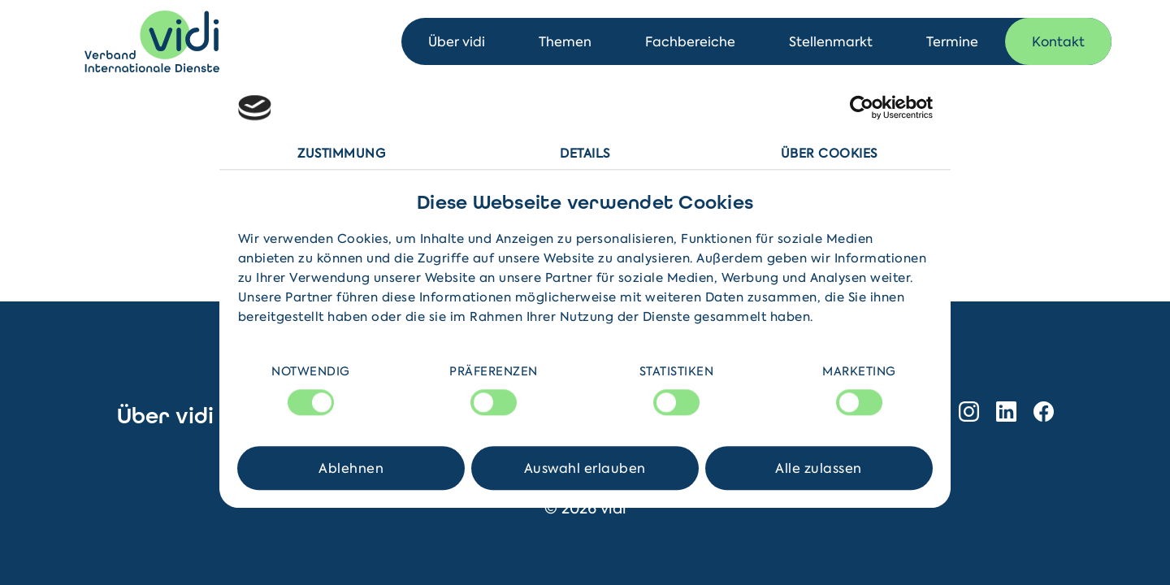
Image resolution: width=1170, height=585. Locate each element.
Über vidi (456, 41)
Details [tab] (585, 153)
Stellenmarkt (831, 41)
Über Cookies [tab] (829, 153)
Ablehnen (351, 468)
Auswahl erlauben (585, 468)
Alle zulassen (818, 468)
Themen (565, 41)
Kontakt (1058, 41)
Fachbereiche (690, 41)
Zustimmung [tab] (341, 153)
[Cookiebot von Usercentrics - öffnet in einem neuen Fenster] (862, 108)
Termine (952, 41)
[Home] (151, 41)
